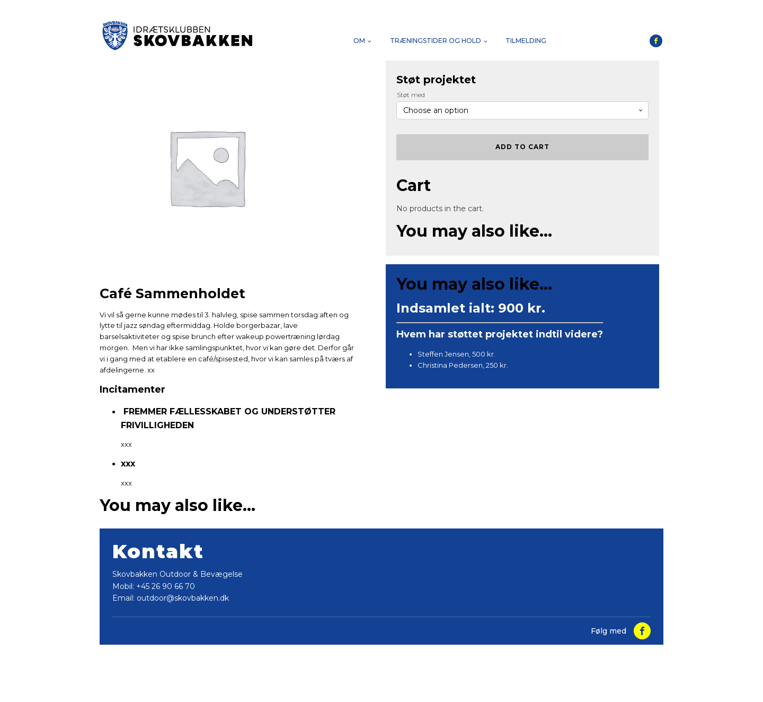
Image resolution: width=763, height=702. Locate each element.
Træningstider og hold (435, 41)
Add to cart (522, 147)
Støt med (411, 95)
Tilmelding (525, 41)
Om (359, 41)
